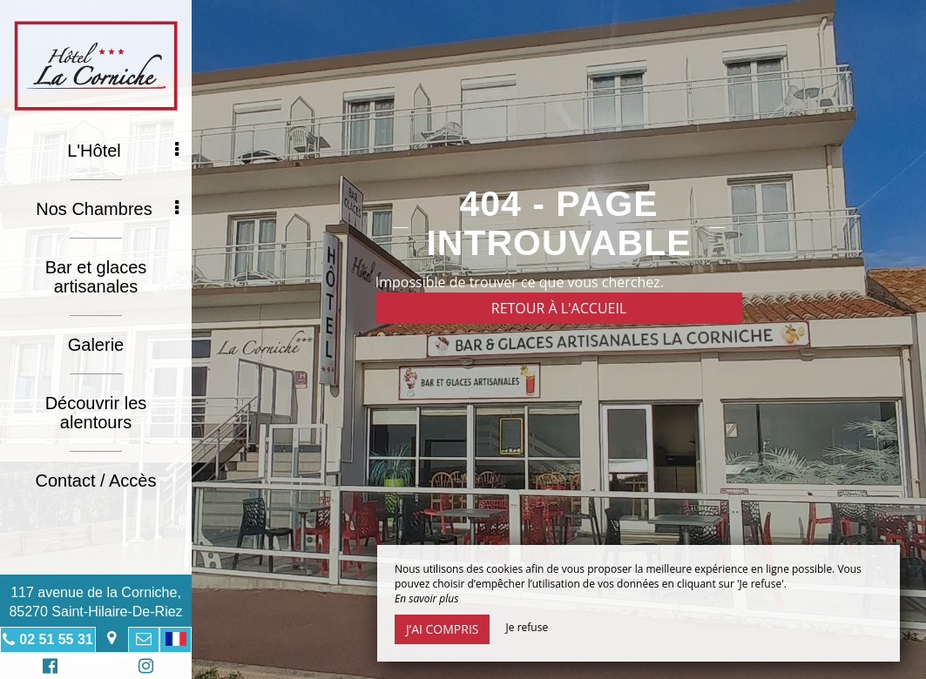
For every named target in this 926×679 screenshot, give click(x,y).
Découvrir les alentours (96, 412)
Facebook (47, 668)
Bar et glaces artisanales (96, 277)
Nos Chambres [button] (107, 208)
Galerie (96, 344)
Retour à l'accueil (559, 308)
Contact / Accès (96, 480)
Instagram (143, 668)
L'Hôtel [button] (123, 150)
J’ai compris (442, 629)
